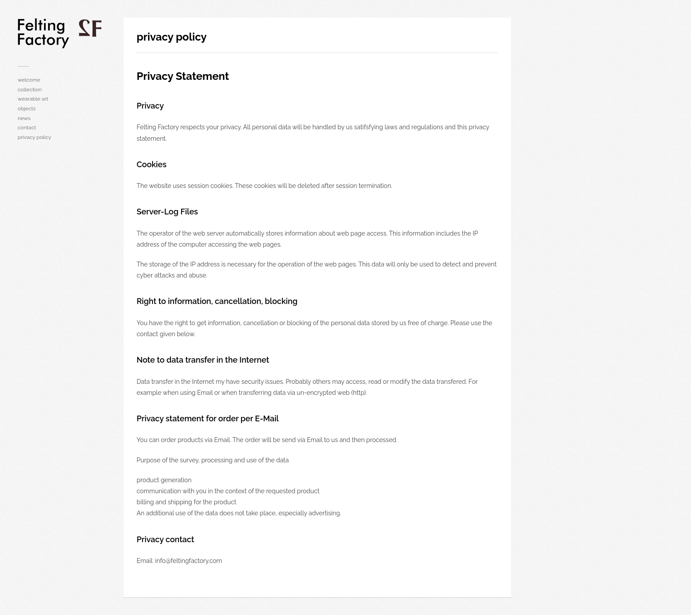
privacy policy (34, 137)
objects (27, 108)
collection (30, 89)
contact (27, 127)
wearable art (33, 99)
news (24, 118)
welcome (29, 80)
